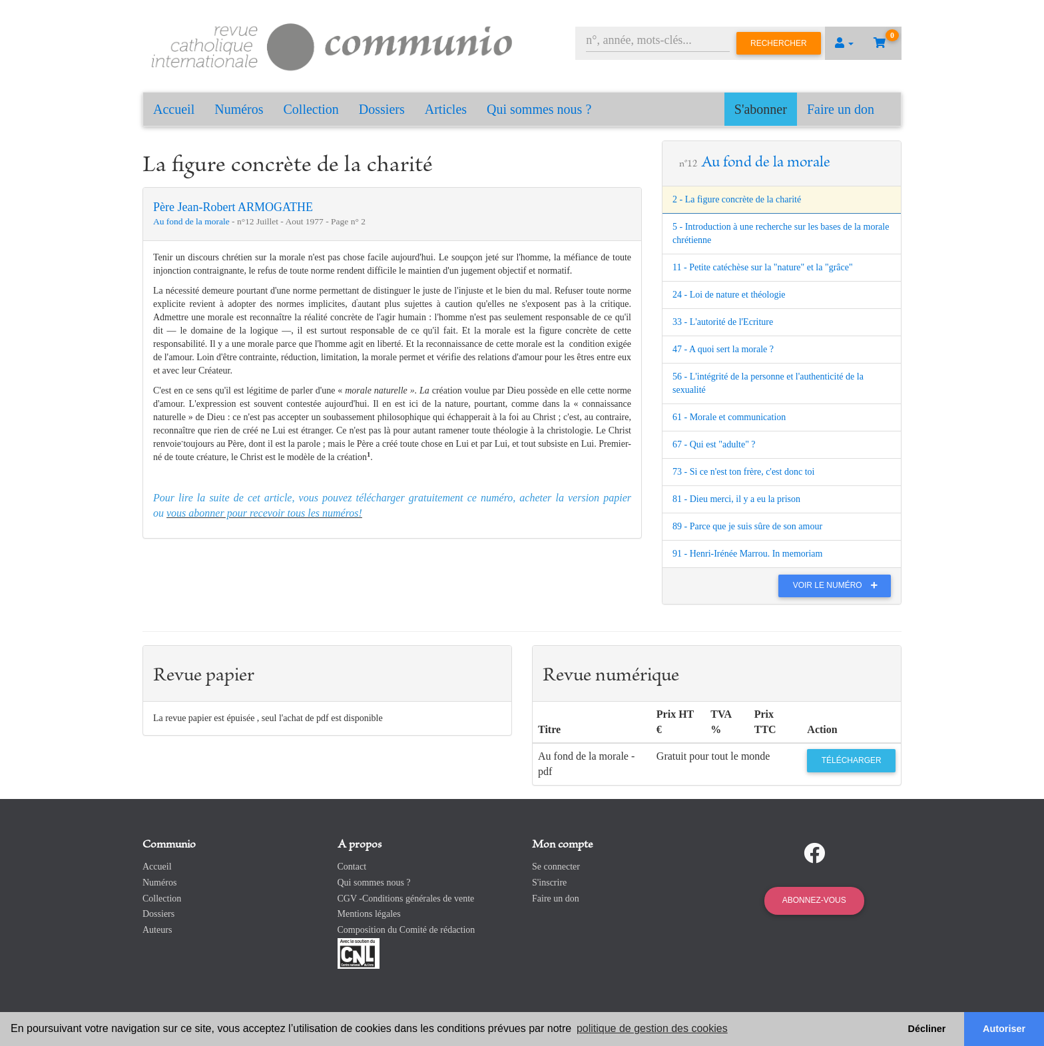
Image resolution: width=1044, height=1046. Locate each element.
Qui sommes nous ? (539, 109)
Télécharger (852, 760)
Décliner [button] (927, 1028)
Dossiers (382, 109)
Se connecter (556, 867)
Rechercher (778, 43)
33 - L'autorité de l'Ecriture (722, 322)
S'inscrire (549, 883)
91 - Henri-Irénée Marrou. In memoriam (747, 554)
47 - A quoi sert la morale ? (723, 349)
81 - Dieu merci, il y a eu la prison (736, 499)
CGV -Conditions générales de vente (406, 899)
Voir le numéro (838, 585)
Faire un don (840, 109)
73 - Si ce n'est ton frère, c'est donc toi (743, 472)
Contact (352, 867)
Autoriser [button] (1004, 1028)
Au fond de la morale (192, 221)
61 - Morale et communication (729, 417)
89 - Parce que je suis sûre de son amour (747, 526)
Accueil (173, 109)
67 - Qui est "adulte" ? (714, 444)
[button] (844, 43)
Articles (446, 109)
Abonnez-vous (814, 900)
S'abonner (760, 109)
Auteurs (157, 930)
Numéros (238, 109)
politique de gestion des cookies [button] (652, 1028)
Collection (311, 109)
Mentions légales (369, 914)
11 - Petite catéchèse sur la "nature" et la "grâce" (762, 267)
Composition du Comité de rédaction (406, 930)
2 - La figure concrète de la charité (736, 199)
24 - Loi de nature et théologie (729, 295)
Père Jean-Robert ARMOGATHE (233, 207)
